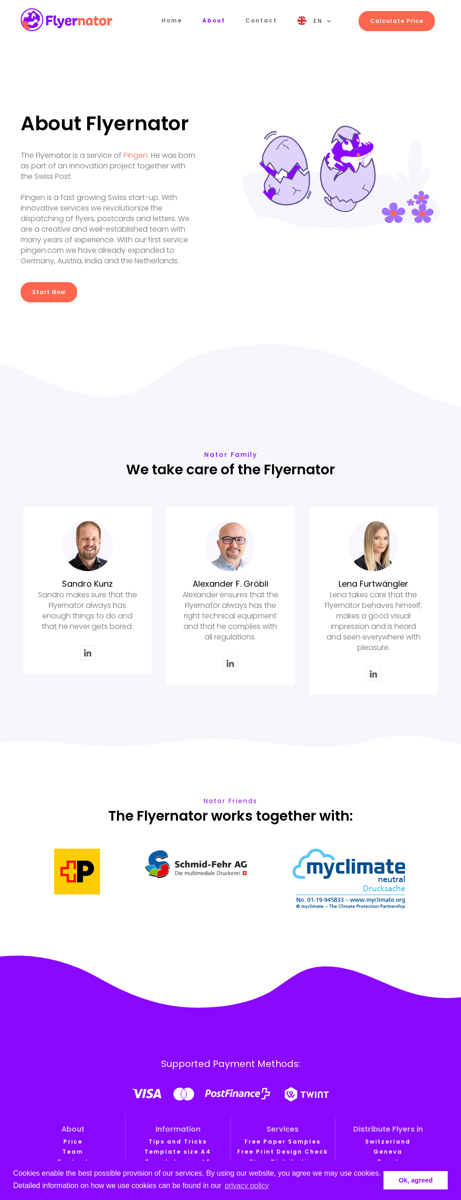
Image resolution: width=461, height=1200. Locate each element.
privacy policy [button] (247, 1185)
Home (171, 20)
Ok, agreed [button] (416, 1180)
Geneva (387, 1152)
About (213, 20)
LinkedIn (88, 651)
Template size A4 (177, 1152)
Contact (261, 20)
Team (72, 1152)
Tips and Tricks (178, 1141)
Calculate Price (396, 21)
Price (73, 1141)
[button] (314, 21)
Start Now (49, 292)
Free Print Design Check (282, 1152)
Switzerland (388, 1141)
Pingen (135, 155)
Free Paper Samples (282, 1141)
